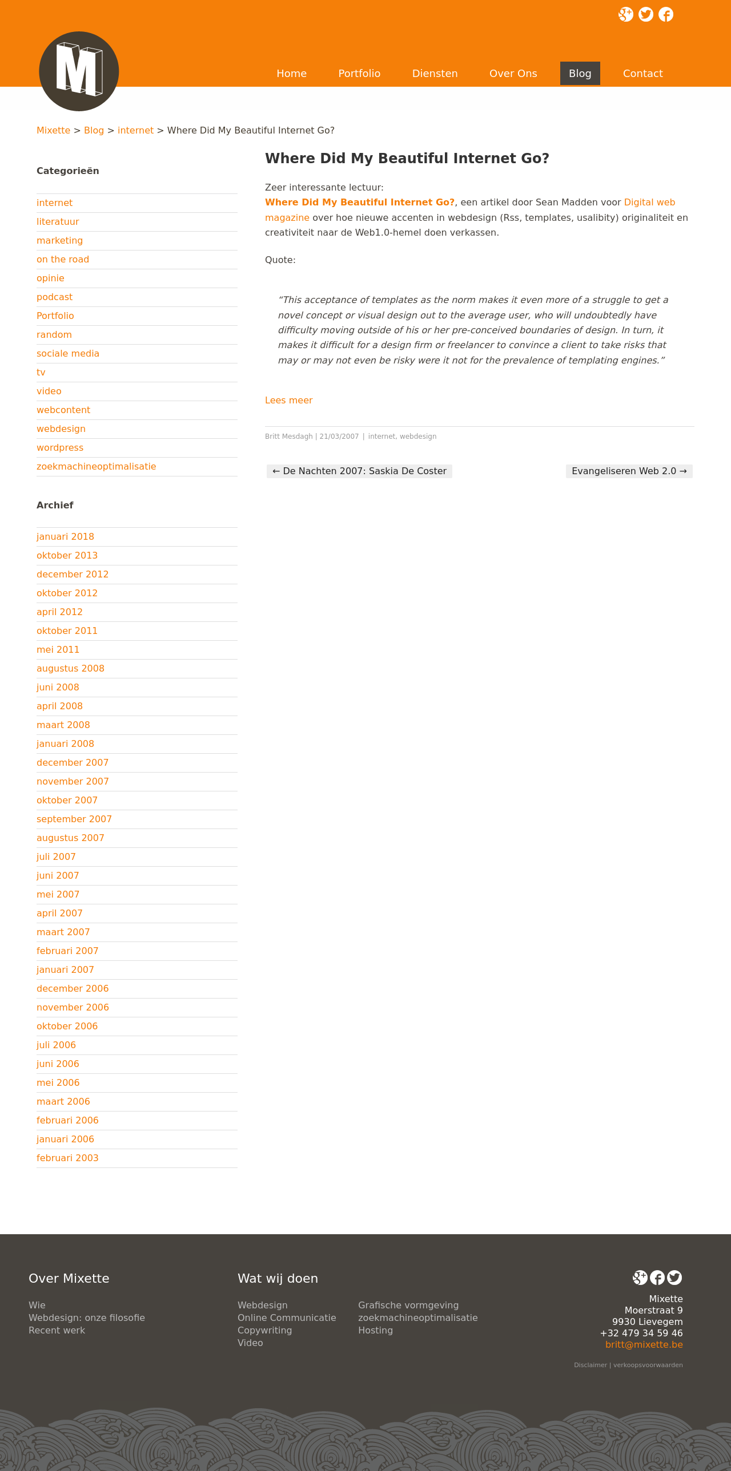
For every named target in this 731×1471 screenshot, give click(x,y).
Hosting (375, 1330)
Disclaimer (590, 1365)
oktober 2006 (67, 1026)
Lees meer (289, 400)
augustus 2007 (71, 838)
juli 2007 (56, 856)
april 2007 (60, 913)
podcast (55, 297)
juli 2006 (56, 1045)
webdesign (61, 428)
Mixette (53, 130)
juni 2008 (58, 687)
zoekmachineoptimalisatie (96, 466)
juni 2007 (58, 875)
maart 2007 (63, 932)
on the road (63, 259)
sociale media (68, 353)
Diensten (435, 73)
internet (136, 130)
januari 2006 (65, 1139)
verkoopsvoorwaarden (648, 1365)
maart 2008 (63, 725)
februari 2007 (68, 950)
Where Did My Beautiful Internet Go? (360, 202)
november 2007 (73, 781)
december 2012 (73, 574)
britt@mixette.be (644, 1344)
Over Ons (513, 73)
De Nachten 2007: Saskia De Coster (359, 471)
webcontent (63, 410)
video (49, 391)
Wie (37, 1305)
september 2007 (74, 819)
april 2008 (60, 706)
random (54, 334)
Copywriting (265, 1330)
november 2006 (73, 1007)
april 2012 (60, 612)
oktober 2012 (67, 593)
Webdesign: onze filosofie (87, 1317)
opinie (51, 278)
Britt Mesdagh (289, 437)
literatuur (58, 221)
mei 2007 (58, 894)
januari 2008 (65, 743)
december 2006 (73, 988)
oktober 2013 (67, 555)
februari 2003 (68, 1158)
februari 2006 (68, 1120)
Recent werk (57, 1330)
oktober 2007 (67, 800)
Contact (643, 73)
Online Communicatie (287, 1317)
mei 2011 (58, 649)
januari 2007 (65, 969)
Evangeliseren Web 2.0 (629, 471)
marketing (60, 240)
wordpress (60, 447)
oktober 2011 (67, 630)
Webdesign (263, 1305)
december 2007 (73, 762)
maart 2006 (63, 1101)
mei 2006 (58, 1082)
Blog (580, 73)
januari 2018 (65, 536)
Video (250, 1342)
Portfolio (359, 73)
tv (41, 372)
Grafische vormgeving (408, 1305)
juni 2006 (58, 1063)
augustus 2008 (71, 668)
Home (291, 73)
